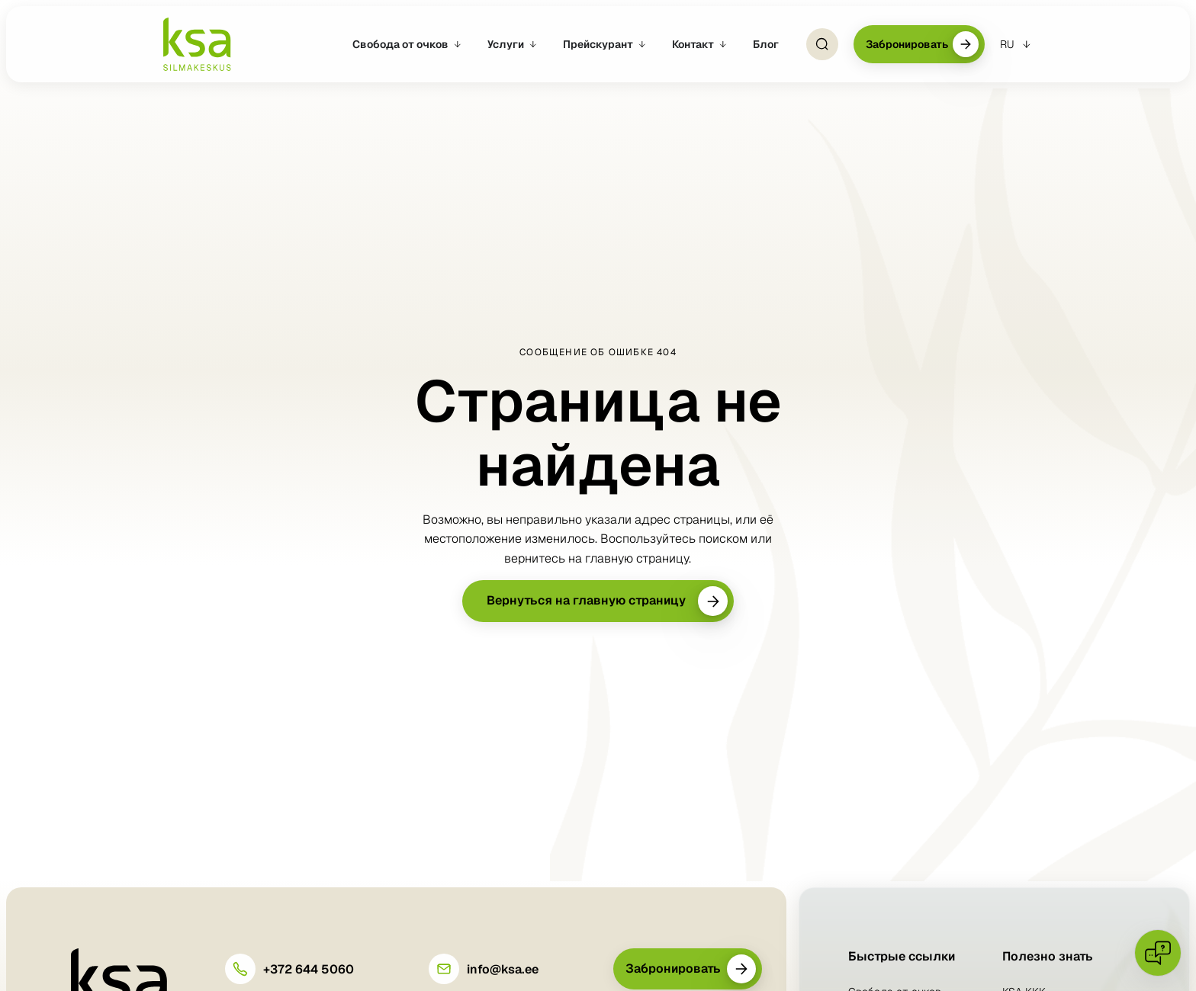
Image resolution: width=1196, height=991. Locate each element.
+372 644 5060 (308, 969)
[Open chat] (1158, 953)
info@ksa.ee (503, 969)
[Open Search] (822, 44)
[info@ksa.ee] (444, 969)
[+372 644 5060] (240, 969)
